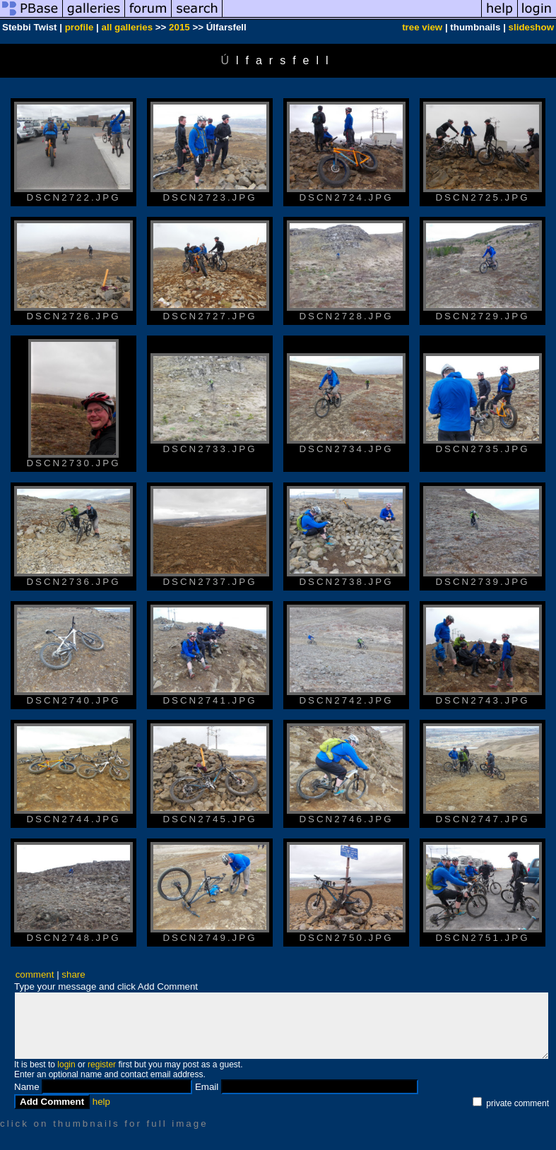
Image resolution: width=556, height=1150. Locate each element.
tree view (422, 27)
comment (35, 974)
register (102, 1064)
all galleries (127, 27)
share (73, 974)
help (101, 1101)
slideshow (531, 27)
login (66, 1064)
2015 (179, 27)
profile (79, 27)
